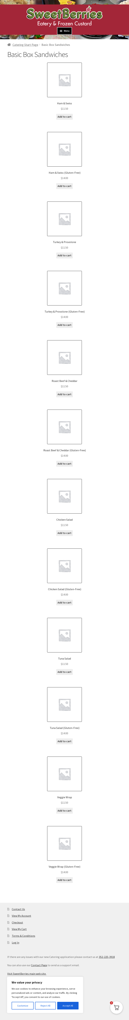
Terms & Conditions (23, 935)
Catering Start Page (25, 45)
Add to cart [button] (64, 116)
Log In (15, 942)
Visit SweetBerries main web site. (26, 973)
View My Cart (19, 929)
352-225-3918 (107, 957)
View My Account (21, 915)
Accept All (68, 1005)
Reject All (45, 1005)
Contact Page (39, 965)
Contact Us (18, 909)
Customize (22, 1005)
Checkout (17, 922)
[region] (45, 995)
